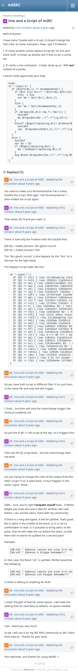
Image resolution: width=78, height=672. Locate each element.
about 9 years (41, 27)
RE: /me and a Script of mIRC (26, 179)
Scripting (19, 15)
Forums (7, 15)
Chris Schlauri (23, 27)
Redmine (28, 669)
